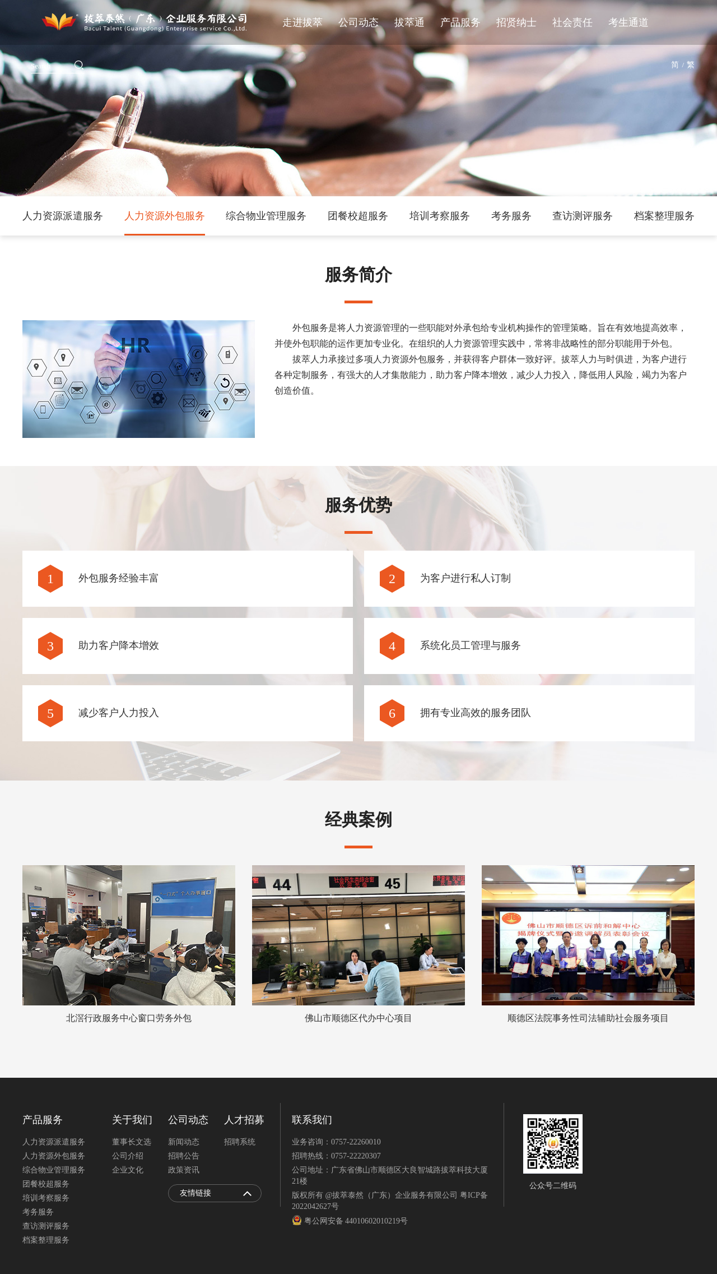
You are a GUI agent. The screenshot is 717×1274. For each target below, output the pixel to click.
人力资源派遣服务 (62, 215)
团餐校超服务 (358, 215)
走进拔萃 (302, 22)
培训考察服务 (439, 215)
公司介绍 (127, 1156)
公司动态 (358, 22)
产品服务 (460, 22)
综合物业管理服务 (266, 215)
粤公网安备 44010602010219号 (350, 1221)
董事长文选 (131, 1142)
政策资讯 (183, 1170)
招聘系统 (239, 1142)
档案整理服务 (664, 215)
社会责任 (572, 22)
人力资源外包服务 (164, 215)
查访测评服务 (582, 215)
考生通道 (628, 22)
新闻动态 (183, 1142)
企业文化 (127, 1170)
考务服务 (511, 215)
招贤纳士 (516, 22)
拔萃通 (409, 22)
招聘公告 (183, 1156)
